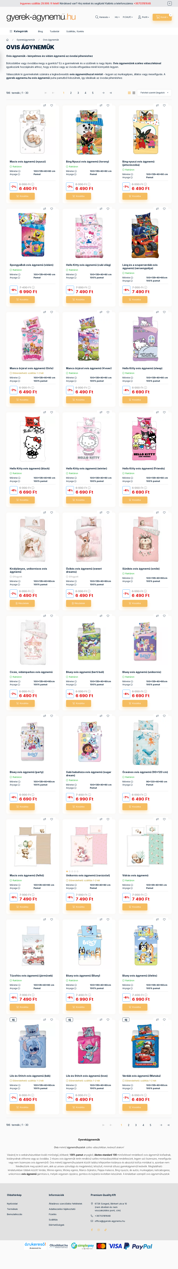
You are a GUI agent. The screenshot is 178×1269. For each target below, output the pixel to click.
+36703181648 (142, 3)
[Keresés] (102, 17)
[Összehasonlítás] (44, 105)
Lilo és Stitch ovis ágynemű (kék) (30, 1075)
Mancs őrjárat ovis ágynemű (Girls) (31, 368)
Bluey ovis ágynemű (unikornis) (141, 672)
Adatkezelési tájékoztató (62, 1209)
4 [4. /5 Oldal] (85, 92)
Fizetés (52, 1214)
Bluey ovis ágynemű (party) (26, 772)
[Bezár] (170, 3)
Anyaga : (15, 174)
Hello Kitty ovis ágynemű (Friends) (143, 468)
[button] (18, 31)
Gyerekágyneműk (26, 39)
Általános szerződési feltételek (65, 1203)
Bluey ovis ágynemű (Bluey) (83, 975)
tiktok (105, 1229)
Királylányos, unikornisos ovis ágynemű (28, 570)
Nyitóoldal (12, 1203)
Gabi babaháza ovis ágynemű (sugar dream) (88, 774)
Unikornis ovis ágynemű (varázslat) (88, 875)
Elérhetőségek (56, 1224)
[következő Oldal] (103, 92)
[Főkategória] (7, 39)
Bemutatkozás (14, 1214)
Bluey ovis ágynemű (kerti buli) (85, 672)
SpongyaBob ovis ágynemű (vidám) (31, 264)
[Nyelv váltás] (116, 17)
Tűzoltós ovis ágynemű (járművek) (31, 975)
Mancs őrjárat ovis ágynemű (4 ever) (89, 368)
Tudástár (54, 31)
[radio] (133, 93)
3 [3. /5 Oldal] (78, 92)
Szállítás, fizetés (75, 31)
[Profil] (143, 17)
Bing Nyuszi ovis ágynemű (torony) (87, 161)
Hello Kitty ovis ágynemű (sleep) (142, 368)
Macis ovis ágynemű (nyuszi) (28, 161)
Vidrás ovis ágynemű (135, 875)
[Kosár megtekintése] (162, 17)
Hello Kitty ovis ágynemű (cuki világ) (88, 264)
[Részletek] (22, 603)
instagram (98, 1229)
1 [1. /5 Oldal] (63, 92)
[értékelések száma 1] (73, 871)
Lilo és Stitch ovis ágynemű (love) (87, 1075)
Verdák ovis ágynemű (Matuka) (141, 1075)
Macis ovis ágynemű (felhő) (27, 875)
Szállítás (53, 1219)
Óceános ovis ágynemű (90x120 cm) (145, 772)
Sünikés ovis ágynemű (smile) (141, 568)
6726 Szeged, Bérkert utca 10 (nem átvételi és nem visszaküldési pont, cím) (111, 1207)
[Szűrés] (3, 61)
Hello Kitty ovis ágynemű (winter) (86, 468)
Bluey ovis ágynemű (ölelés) (139, 975)
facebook (91, 1229)
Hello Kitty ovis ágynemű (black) (30, 468)
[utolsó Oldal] (110, 92)
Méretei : (15, 171)
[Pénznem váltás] (127, 17)
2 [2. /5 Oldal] (71, 92)
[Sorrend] (154, 92)
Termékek (12, 1209)
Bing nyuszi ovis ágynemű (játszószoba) (138, 163)
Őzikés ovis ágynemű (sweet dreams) (84, 570)
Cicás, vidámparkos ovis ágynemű (31, 672)
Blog (40, 31)
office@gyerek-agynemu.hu (110, 1221)
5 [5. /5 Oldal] (93, 92)
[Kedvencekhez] (51, 105)
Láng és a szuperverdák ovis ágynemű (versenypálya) (140, 266)
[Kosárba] (22, 196)
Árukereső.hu (35, 1248)
